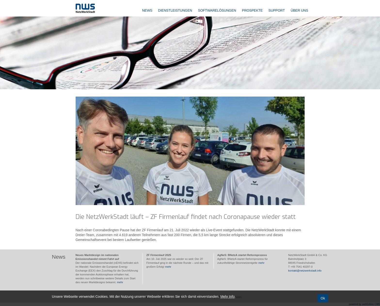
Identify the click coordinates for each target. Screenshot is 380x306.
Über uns (299, 10)
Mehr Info (227, 296)
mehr (120, 282)
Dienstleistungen (175, 10)
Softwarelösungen (217, 10)
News (147, 10)
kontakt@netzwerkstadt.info (305, 270)
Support (277, 10)
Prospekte (252, 10)
